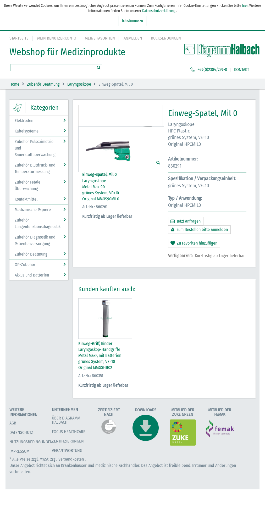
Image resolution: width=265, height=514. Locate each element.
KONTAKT (241, 69)
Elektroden (24, 120)
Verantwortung (67, 474)
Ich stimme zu (132, 21)
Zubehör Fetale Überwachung (27, 185)
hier (245, 5)
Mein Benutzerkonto (56, 38)
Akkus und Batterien (32, 275)
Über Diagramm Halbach (66, 444)
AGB (12, 447)
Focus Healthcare (68, 456)
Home (14, 84)
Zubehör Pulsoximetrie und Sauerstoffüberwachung (35, 148)
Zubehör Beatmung (43, 84)
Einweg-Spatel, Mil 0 (99, 239)
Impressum (19, 475)
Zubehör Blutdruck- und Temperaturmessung (35, 168)
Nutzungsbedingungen (31, 466)
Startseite (19, 38)
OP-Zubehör (25, 264)
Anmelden (133, 38)
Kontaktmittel (26, 199)
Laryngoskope (79, 84)
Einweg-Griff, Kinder (95, 368)
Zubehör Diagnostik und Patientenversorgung (35, 240)
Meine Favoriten (100, 38)
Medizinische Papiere (33, 209)
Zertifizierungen (68, 465)
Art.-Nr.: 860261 (94, 271)
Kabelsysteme (26, 131)
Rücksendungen (166, 38)
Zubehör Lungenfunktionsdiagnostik (37, 223)
